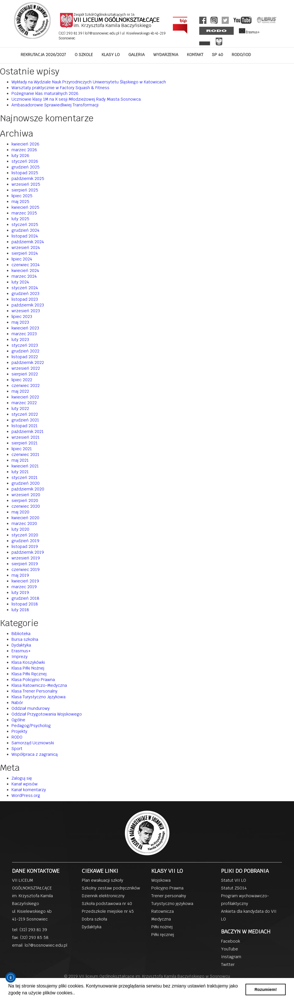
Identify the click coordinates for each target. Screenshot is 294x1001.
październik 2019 (27, 552)
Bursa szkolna (24, 639)
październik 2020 (27, 489)
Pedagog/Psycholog (31, 725)
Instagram (231, 956)
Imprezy (19, 656)
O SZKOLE (84, 54)
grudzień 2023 (25, 293)
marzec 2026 (24, 149)
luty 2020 (20, 529)
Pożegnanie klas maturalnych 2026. (45, 93)
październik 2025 (27, 178)
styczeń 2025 (24, 224)
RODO (16, 737)
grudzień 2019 (25, 540)
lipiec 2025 (21, 195)
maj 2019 (20, 575)
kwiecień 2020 (25, 517)
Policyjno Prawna (167, 888)
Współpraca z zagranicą (34, 754)
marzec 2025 (24, 213)
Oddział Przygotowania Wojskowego (46, 714)
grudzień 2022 (25, 351)
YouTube (229, 949)
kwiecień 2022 (25, 397)
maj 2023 (20, 322)
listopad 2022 (24, 356)
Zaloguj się (21, 778)
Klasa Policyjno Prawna (33, 679)
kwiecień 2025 (25, 207)
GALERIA (136, 54)
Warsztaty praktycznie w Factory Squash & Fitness (60, 87)
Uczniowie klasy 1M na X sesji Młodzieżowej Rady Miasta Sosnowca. (76, 99)
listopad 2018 (24, 604)
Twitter (228, 964)
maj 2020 (20, 512)
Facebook (230, 941)
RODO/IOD (241, 54)
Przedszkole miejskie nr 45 (108, 911)
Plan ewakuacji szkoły (102, 880)
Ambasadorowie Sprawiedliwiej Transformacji (54, 105)
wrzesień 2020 (25, 494)
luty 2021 (20, 471)
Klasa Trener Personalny (34, 691)
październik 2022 (27, 362)
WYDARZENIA (165, 54)
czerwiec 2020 (25, 506)
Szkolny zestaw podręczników (111, 888)
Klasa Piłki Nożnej (27, 668)
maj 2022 (20, 391)
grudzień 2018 (25, 598)
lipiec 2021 (21, 448)
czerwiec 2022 (25, 385)
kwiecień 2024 (25, 270)
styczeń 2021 (24, 477)
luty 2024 (20, 282)
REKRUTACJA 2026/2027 (43, 54)
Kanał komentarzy (28, 789)
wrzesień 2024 (25, 247)
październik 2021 (27, 431)
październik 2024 (27, 241)
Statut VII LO (233, 880)
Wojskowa (161, 880)
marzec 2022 (24, 402)
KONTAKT (195, 54)
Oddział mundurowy (30, 708)
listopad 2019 (24, 546)
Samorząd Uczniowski (32, 742)
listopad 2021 (24, 425)
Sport (16, 748)
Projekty (19, 731)
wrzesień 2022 (25, 368)
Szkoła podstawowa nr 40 (107, 903)
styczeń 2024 (24, 287)
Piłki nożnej (162, 926)
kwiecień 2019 (25, 581)
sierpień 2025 (24, 190)
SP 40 (217, 54)
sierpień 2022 (24, 374)
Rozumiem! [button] (265, 989)
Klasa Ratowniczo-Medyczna (39, 685)
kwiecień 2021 (25, 466)
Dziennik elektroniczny (103, 895)
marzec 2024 (24, 276)
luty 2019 (20, 592)
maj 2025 (20, 201)
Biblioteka (20, 633)
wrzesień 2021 (25, 437)
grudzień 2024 (25, 230)
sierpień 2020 (24, 500)
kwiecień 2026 (25, 144)
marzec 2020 (24, 523)
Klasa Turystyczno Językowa (38, 696)
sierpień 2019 (24, 563)
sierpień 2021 (24, 443)
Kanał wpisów (24, 784)
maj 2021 (20, 460)
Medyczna (161, 919)
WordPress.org (25, 795)
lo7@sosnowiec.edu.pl (102, 33)
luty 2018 (20, 609)
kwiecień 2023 (25, 328)
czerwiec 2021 (25, 454)
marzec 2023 (24, 333)
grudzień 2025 (25, 167)
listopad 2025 (24, 172)
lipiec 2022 (21, 379)
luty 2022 (20, 408)
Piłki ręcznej (162, 934)
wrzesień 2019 (25, 558)
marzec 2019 (24, 586)
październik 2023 (27, 305)
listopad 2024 (24, 236)
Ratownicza (162, 911)
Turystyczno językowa (172, 903)
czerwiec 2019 (25, 569)
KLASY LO (111, 54)
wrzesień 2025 (25, 184)
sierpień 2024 (24, 253)
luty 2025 (20, 218)
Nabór (17, 702)
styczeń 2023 (24, 345)
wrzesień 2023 (25, 310)
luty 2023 (20, 339)
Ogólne (18, 719)
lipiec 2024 (21, 259)
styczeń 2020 (24, 535)
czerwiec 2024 (25, 264)
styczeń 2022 (24, 414)
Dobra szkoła (94, 919)
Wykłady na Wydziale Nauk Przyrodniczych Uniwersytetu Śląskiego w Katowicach (88, 82)
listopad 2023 (24, 299)
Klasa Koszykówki (28, 662)
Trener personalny (168, 895)
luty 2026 (20, 155)
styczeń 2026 (24, 161)
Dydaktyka (21, 645)
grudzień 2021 (25, 420)
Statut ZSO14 (234, 888)
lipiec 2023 (21, 316)
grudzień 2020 (25, 483)
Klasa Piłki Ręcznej (29, 673)
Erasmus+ (21, 650)
